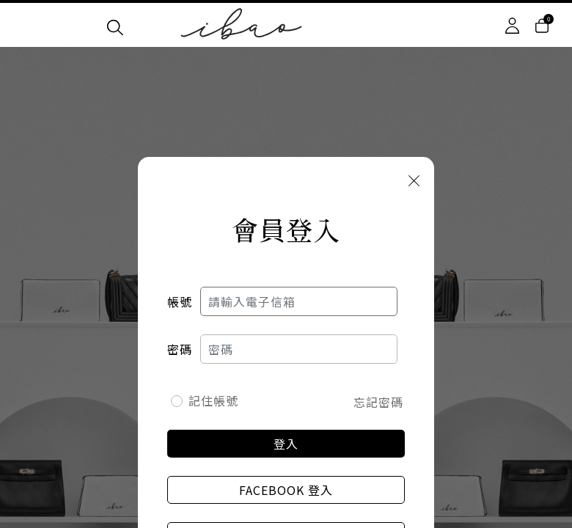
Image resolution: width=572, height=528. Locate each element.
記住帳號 (213, 400)
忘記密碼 (378, 402)
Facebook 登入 (286, 490)
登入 (286, 443)
